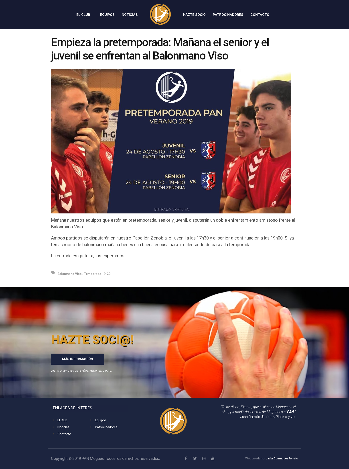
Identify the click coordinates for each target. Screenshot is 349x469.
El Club (62, 420)
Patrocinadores (106, 427)
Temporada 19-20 (97, 274)
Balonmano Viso (69, 274)
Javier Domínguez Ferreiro (282, 458)
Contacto (64, 434)
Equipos (101, 420)
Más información (77, 359)
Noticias (63, 427)
